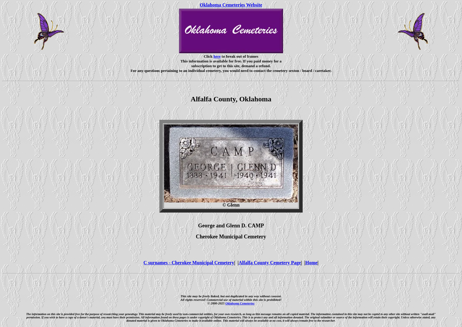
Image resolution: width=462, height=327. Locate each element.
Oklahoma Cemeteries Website (231, 4)
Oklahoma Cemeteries (239, 303)
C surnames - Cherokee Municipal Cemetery (189, 262)
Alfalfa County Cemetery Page (270, 262)
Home (311, 262)
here (217, 56)
